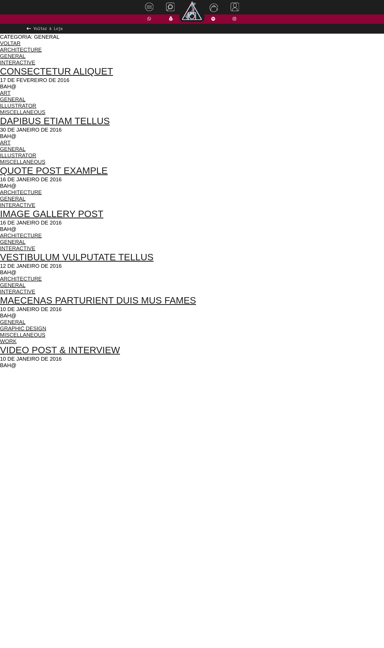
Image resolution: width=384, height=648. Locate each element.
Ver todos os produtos (192, 506)
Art (5, 92)
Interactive (19, 62)
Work (8, 341)
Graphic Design (23, 328)
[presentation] (92, 433)
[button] (174, 495)
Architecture (21, 49)
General (12, 56)
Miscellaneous (23, 112)
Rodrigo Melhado (357, 636)
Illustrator (19, 105)
